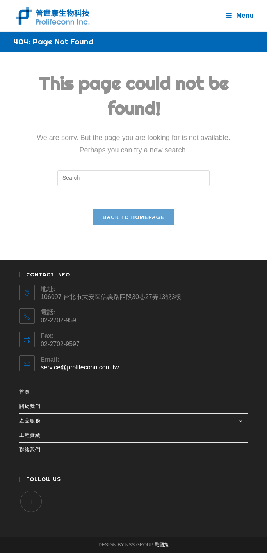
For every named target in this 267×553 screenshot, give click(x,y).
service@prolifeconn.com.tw (80, 367)
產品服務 (133, 421)
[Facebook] (31, 501)
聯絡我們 (29, 449)
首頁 (24, 392)
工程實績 (29, 435)
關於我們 (29, 406)
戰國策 (162, 545)
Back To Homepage (133, 217)
